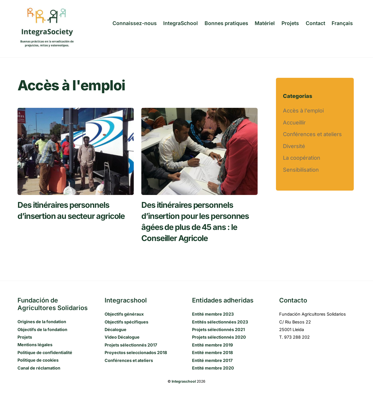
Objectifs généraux (124, 314)
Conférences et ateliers (312, 134)
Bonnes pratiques (226, 23)
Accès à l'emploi (303, 110)
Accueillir (294, 122)
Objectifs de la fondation (42, 329)
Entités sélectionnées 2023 (220, 321)
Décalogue (115, 329)
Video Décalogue (122, 337)
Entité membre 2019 (212, 344)
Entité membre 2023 (213, 314)
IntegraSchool (180, 23)
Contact (315, 23)
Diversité (294, 146)
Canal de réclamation (38, 367)
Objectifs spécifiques (126, 321)
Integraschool (184, 381)
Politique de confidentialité (44, 352)
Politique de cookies (38, 360)
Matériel (265, 23)
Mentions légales (34, 344)
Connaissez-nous (134, 23)
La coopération (301, 157)
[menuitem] (342, 23)
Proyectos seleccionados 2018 (136, 352)
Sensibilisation (301, 169)
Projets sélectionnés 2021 (218, 329)
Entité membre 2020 (213, 367)
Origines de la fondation (41, 321)
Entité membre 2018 (212, 352)
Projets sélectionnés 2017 (131, 344)
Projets (290, 23)
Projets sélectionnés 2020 (219, 337)
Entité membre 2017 (212, 360)
